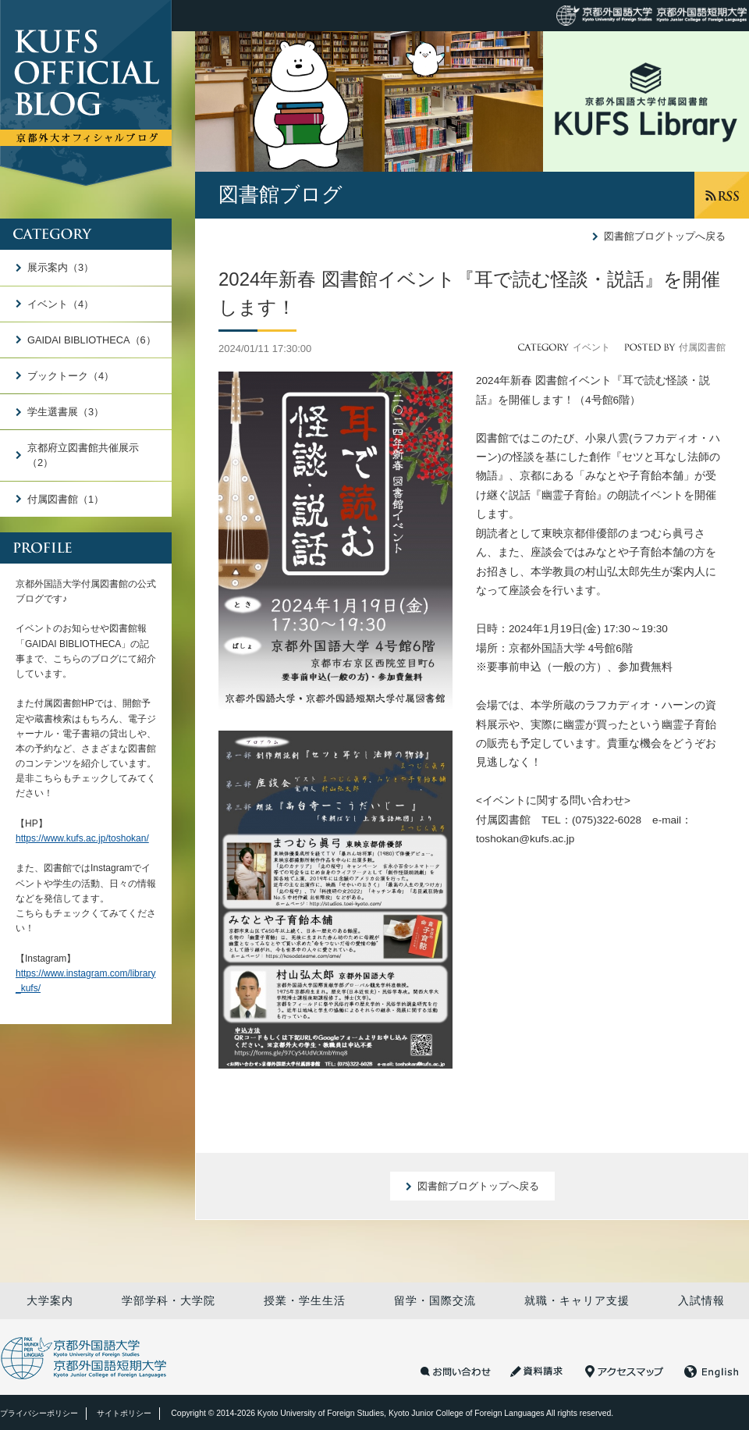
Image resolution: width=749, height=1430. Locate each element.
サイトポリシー (124, 1413)
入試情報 (701, 1300)
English (711, 1371)
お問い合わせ (455, 1371)
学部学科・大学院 (168, 1300)
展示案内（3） (60, 267)
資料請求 (538, 1371)
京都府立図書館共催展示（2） (83, 455)
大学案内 (50, 1300)
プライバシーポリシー (39, 1413)
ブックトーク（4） (70, 376)
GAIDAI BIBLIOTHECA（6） (91, 340)
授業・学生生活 (305, 1300)
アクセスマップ (624, 1371)
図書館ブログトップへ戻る (665, 236)
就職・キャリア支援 (577, 1300)
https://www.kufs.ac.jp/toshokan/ (82, 838)
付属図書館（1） (65, 499)
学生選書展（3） (65, 412)
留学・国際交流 (435, 1300)
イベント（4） (60, 304)
